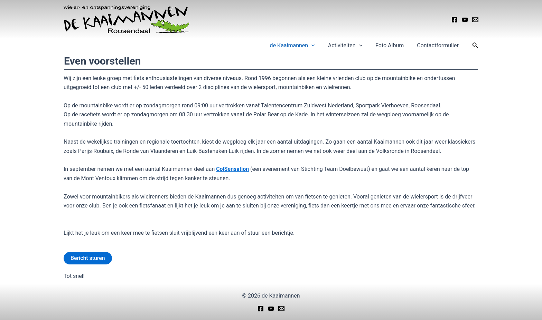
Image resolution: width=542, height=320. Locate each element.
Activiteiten (350, 45)
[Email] (475, 20)
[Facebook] (454, 20)
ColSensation (232, 169)
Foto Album (393, 45)
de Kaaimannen (299, 45)
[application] (318, 45)
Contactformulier (439, 45)
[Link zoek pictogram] (475, 45)
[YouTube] (465, 20)
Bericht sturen (88, 258)
